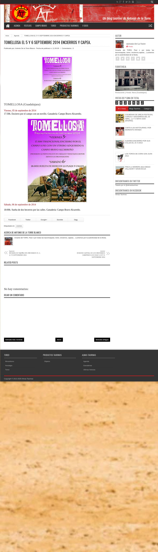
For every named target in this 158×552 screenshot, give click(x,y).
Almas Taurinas (121, 195)
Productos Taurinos (69, 25)
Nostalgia (8, 365)
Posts (129, 46)
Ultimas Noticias (89, 370)
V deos (85, 25)
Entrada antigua (102, 340)
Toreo (53, 25)
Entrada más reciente (14, 340)
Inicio (7, 35)
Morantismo (9, 361)
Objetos (47, 361)
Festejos (27, 25)
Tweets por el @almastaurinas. (126, 185)
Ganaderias (87, 365)
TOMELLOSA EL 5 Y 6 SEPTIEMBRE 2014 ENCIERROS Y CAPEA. (47, 42)
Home (8, 25)
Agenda (17, 25)
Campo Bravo (41, 25)
